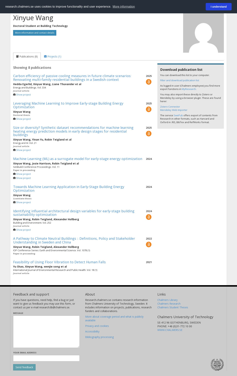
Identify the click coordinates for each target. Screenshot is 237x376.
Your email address (24, 352)
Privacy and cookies (97, 326)
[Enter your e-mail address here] (46, 358)
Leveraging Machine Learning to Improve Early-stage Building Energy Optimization (68, 105)
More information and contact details (34, 32)
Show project (23, 94)
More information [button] (124, 6)
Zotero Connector (170, 106)
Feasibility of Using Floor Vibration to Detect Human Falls (59, 262)
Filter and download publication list (179, 80)
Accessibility (92, 331)
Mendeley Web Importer (173, 110)
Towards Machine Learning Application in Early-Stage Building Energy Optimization (68, 188)
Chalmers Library (167, 300)
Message (18, 313)
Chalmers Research (169, 303)
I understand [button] (219, 6)
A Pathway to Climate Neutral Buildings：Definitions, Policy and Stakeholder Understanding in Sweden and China (74, 240)
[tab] (27, 56)
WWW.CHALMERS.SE (169, 330)
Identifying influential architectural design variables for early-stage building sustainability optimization (73, 213)
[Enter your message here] (46, 332)
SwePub (178, 115)
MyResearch (189, 89)
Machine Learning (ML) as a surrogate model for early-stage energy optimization (77, 158)
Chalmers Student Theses (172, 307)
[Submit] (24, 367)
